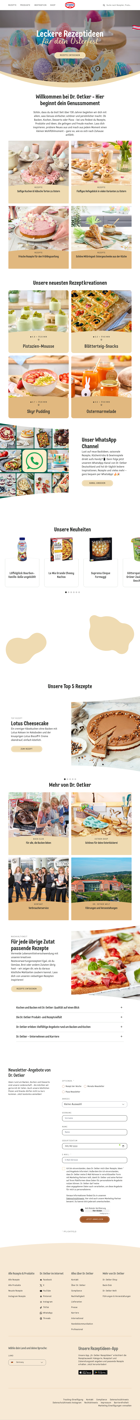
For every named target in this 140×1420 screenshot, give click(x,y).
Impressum (106, 1403)
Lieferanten (76, 1302)
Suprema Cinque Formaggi (101, 562)
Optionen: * (68, 1081)
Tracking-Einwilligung (73, 1400)
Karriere (75, 1313)
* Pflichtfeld (69, 1232)
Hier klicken (97, 1211)
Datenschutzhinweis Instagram (67, 1403)
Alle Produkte (14, 1285)
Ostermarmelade (101, 387)
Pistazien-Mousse (38, 321)
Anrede (66, 1099)
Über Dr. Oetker (78, 1285)
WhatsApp (47, 1313)
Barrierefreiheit (121, 1403)
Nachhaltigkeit (78, 1296)
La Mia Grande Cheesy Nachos (61, 562)
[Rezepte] (14, 5)
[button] (66, 592)
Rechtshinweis (91, 1403)
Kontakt (75, 1280)
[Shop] (54, 5)
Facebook (47, 1280)
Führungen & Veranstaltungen (117, 1296)
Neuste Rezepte (15, 1291)
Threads (47, 1319)
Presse (74, 1307)
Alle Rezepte (14, 1280)
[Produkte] (27, 5)
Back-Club (107, 1285)
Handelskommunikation (82, 1324)
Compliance (76, 1291)
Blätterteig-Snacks (101, 321)
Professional (77, 1330)
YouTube (47, 1291)
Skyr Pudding (38, 387)
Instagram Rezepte (17, 1296)
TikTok (46, 1307)
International (77, 1319)
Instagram (48, 1302)
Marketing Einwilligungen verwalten (115, 1406)
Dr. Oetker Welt (110, 1291)
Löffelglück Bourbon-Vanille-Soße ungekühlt (22, 562)
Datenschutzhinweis (119, 1400)
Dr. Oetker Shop (110, 1280)
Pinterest (47, 1296)
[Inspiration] (42, 5)
